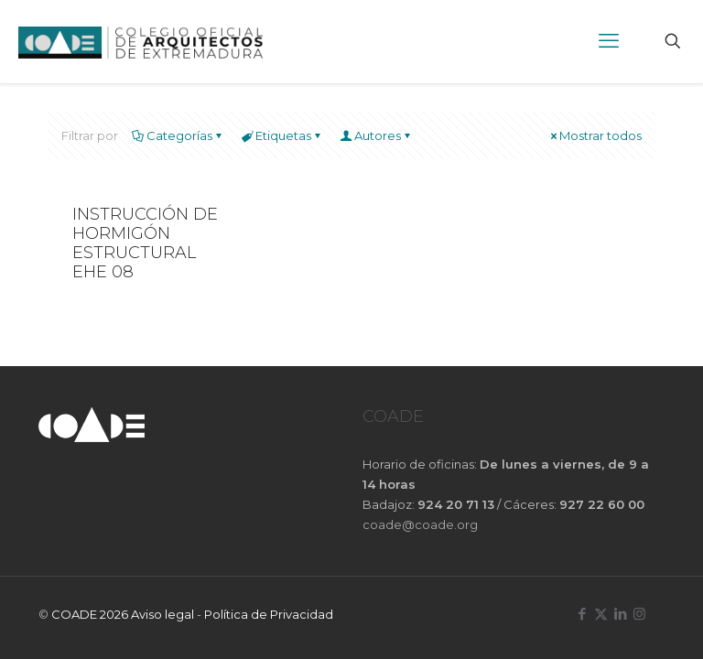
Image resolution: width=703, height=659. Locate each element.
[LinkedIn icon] (620, 613)
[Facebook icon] (582, 613)
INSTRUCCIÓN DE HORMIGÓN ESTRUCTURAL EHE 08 (145, 243)
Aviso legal (162, 614)
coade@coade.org (420, 524)
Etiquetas (282, 135)
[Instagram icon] (639, 613)
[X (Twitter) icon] (601, 613)
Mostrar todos (594, 135)
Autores (376, 135)
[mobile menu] (608, 41)
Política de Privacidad (268, 614)
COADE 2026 (91, 614)
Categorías (178, 135)
